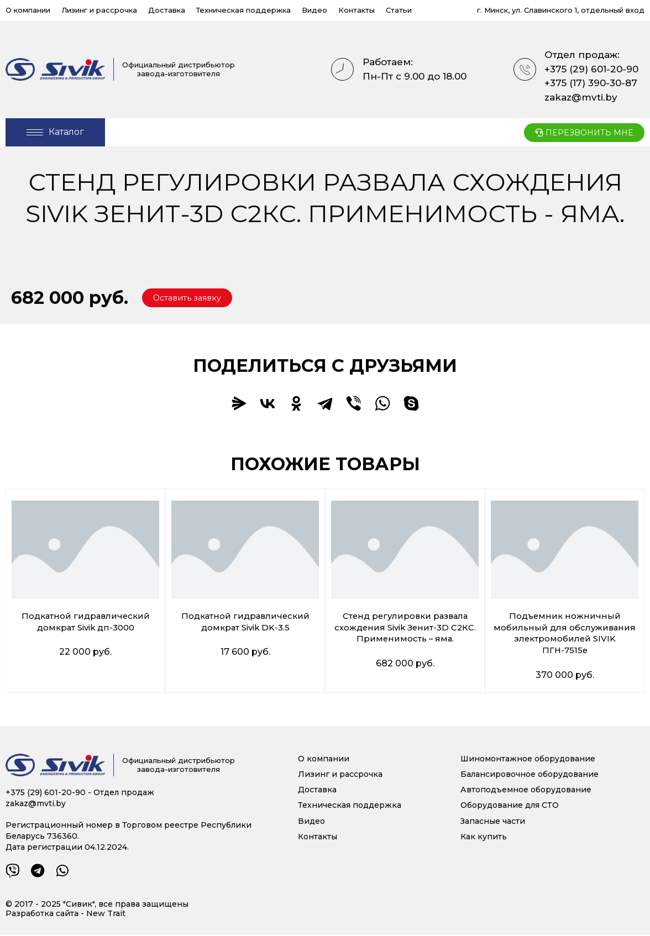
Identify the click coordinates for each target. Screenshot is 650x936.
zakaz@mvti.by (580, 97)
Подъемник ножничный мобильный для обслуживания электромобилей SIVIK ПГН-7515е (564, 634)
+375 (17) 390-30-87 (590, 82)
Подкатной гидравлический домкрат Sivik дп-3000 (85, 623)
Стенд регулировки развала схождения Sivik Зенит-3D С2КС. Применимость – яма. (405, 628)
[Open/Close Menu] (55, 132)
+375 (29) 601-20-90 (591, 69)
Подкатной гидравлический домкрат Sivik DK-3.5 (245, 623)
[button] (191, 298)
